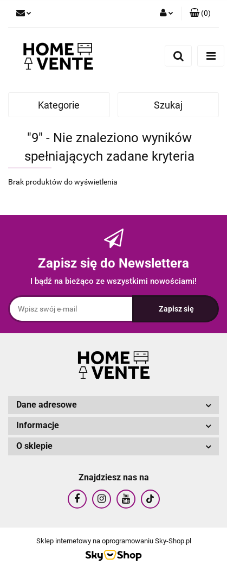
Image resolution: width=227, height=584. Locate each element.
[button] (200, 13)
